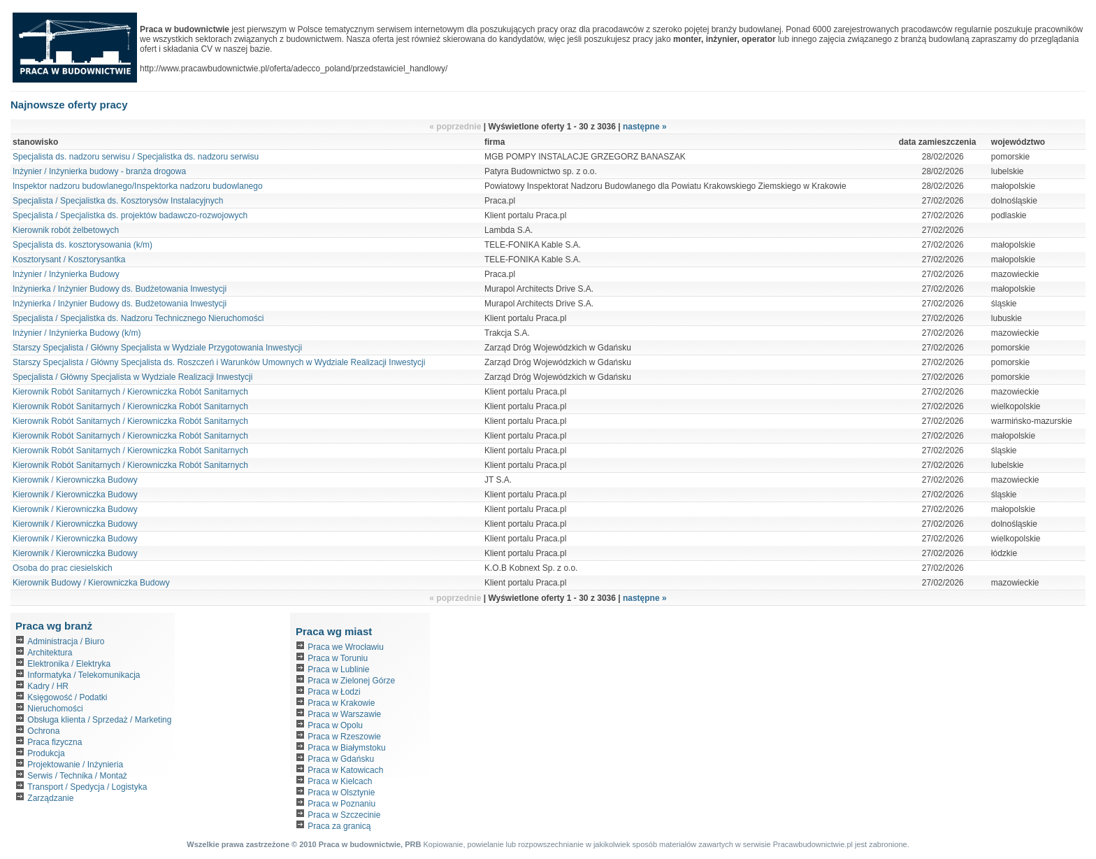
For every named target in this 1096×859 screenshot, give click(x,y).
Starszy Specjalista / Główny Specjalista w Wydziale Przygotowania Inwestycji (157, 348)
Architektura (49, 653)
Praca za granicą (339, 826)
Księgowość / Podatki (67, 697)
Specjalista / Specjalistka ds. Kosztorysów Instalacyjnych (118, 201)
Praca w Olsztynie (341, 792)
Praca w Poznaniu (341, 804)
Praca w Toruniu (338, 658)
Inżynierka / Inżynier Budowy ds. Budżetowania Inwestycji (119, 289)
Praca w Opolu (335, 725)
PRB (413, 844)
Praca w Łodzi (334, 692)
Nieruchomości (54, 709)
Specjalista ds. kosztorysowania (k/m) (82, 245)
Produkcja (45, 753)
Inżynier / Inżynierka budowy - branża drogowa (99, 171)
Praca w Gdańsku (341, 759)
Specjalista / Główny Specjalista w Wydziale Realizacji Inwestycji (132, 377)
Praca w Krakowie (341, 703)
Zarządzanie (50, 798)
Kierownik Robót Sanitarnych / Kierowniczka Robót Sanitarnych (130, 392)
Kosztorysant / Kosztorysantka (69, 259)
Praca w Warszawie (344, 714)
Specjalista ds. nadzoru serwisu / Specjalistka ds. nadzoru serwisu (136, 157)
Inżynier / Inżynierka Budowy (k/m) (76, 333)
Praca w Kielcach (340, 781)
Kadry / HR (47, 686)
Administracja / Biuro (65, 641)
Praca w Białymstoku (346, 748)
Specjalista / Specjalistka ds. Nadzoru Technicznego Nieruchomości (138, 318)
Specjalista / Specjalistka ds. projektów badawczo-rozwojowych (130, 215)
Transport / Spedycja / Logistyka (87, 787)
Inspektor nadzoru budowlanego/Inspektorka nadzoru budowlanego (138, 186)
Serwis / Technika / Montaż (77, 776)
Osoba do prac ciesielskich (63, 568)
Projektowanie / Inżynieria (75, 764)
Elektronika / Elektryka (68, 664)
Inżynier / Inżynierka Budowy (66, 274)
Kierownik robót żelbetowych (67, 230)
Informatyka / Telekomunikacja (83, 675)
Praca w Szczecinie (344, 815)
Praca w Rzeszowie (344, 736)
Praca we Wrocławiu (345, 647)
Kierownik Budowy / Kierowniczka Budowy (91, 583)
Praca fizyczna (54, 742)
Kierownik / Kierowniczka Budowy (75, 480)
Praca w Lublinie (338, 669)
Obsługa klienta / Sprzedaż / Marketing (99, 720)
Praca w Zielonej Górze (351, 681)
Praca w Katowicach (345, 770)
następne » (645, 127)
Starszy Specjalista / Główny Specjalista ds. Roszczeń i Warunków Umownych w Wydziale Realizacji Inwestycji (219, 362)
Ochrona (43, 731)
